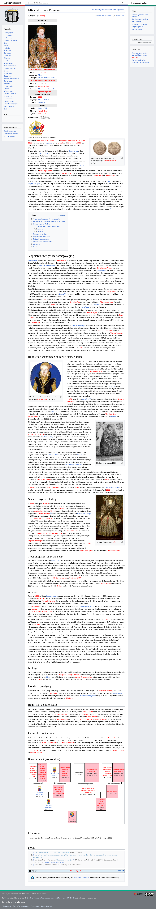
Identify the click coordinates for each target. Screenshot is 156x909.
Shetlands (36, 624)
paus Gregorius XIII (112, 487)
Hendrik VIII (42, 108)
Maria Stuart (55, 411)
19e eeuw (111, 386)
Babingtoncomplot (113, 551)
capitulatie (38, 511)
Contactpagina (46, 906)
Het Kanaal (41, 598)
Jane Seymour (111, 291)
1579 (32, 487)
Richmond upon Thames (69, 140)
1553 (40, 83)
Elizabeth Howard (112, 791)
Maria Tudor (102, 270)
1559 (86, 361)
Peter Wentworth (44, 479)
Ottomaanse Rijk (44, 513)
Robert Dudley (47, 437)
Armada (81, 166)
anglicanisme (66, 173)
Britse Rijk (34, 750)
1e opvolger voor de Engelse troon (42, 69)
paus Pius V (86, 399)
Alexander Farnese (48, 601)
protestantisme (42, 153)
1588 (114, 542)
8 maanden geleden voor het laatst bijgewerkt (108, 10)
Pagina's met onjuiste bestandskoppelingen (139, 54)
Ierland (60, 143)
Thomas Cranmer (116, 333)
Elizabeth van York (58, 793)
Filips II (48, 677)
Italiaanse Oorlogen (105, 330)
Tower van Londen (110, 160)
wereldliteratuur (36, 752)
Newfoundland (91, 717)
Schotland (69, 698)
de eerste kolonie (86, 719)
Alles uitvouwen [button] (9, 136)
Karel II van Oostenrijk (36, 434)
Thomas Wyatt (91, 313)
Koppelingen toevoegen (145, 42)
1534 (40, 72)
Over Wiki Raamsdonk (21, 906)
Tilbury (107, 619)
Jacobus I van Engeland (87, 696)
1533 (56, 140)
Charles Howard (34, 611)
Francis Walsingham (86, 551)
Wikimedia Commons (81, 877)
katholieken (73, 151)
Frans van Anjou (53, 455)
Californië (85, 714)
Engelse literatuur (118, 750)
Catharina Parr (75, 302)
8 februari (72, 578)
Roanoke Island (100, 719)
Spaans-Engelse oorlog (83, 677)
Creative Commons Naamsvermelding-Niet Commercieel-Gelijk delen (52, 898)
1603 (44, 97)
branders (35, 609)
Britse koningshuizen (76, 871)
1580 (32, 504)
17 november (72, 143)
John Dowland (109, 738)
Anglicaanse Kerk (96, 371)
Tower (107, 479)
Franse (79, 455)
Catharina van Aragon (104, 268)
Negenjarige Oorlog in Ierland (68, 675)
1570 (70, 399)
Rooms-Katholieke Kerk (47, 265)
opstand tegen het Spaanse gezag (40, 518)
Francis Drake (98, 176)
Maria (40, 75)
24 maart (81, 140)
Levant (62, 509)
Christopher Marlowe (66, 743)
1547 (45, 300)
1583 (108, 490)
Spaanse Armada (52, 596)
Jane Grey (96, 304)
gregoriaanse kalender (86, 606)
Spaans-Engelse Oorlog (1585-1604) (49, 533)
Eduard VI (62, 294)
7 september (49, 140)
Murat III (53, 511)
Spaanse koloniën (72, 531)
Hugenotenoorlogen (35, 541)
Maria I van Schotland (46, 89)
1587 (79, 578)
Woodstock (36, 322)
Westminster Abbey (106, 691)
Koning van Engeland (139, 60)
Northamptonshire (60, 578)
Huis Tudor (42, 114)
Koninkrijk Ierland (45, 171)
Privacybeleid (6, 906)
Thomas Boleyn (87, 792)
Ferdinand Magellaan (60, 714)
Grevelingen (36, 606)
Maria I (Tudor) (43, 100)
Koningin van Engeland (43, 92)
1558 (44, 83)
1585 (30, 533)
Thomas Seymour (106, 302)
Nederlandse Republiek (73, 465)
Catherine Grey (43, 86)
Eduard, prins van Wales (46, 78)
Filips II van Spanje (34, 184)
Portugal (46, 504)
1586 (67, 533)
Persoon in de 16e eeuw (140, 62)
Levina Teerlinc (42, 399)
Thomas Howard (107, 775)
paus (108, 181)
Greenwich (40, 140)
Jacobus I (41, 102)
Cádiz (59, 586)
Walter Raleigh (62, 719)
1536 (44, 72)
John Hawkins (110, 176)
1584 (89, 543)
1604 (40, 679)
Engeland (49, 143)
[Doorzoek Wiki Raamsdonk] (76, 2)
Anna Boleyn (42, 111)
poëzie (90, 740)
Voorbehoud (35, 906)
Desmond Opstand (52, 487)
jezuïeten (113, 416)
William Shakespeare (48, 743)
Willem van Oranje (84, 513)
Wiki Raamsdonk (12, 2)
